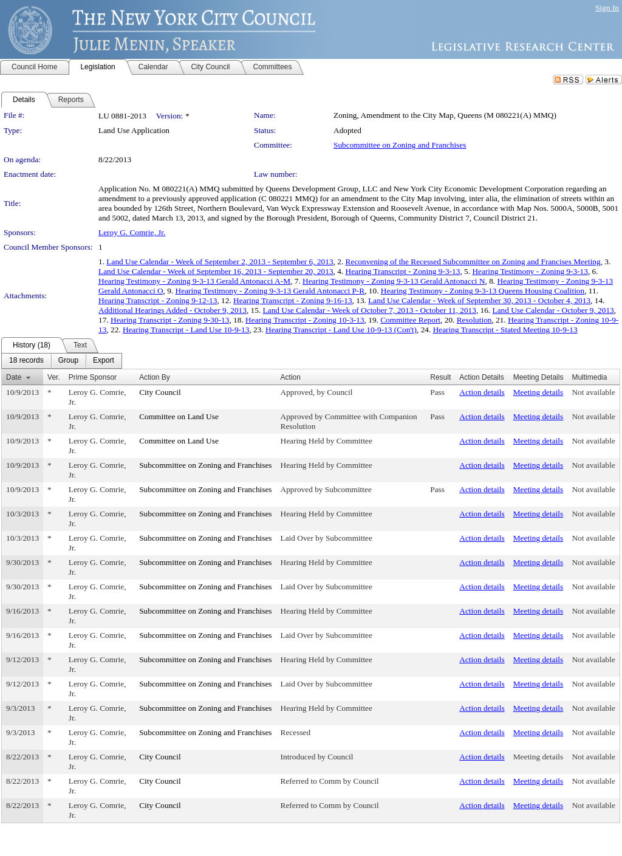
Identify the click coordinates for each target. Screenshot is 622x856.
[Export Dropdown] (103, 361)
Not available (593, 392)
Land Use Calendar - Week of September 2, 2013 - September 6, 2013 (219, 261)
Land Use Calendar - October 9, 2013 (553, 310)
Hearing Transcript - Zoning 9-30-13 (170, 319)
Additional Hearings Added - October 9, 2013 (172, 310)
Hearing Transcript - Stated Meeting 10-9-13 (505, 329)
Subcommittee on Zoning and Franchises (399, 144)
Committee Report (410, 319)
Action (291, 377)
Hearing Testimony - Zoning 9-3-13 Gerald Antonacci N (393, 281)
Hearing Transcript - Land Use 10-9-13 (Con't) (341, 329)
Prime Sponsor (93, 377)
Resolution (474, 319)
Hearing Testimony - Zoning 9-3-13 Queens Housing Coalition (482, 290)
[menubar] (61, 361)
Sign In (607, 7)
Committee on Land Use (179, 416)
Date (13, 377)
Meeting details (538, 392)
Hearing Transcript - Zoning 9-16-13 (292, 300)
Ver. (53, 377)
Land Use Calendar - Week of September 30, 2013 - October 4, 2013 (479, 300)
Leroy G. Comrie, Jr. (131, 232)
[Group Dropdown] (68, 361)
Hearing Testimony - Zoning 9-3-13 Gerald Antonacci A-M (194, 281)
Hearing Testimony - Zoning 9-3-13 (530, 271)
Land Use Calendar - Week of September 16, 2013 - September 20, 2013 (215, 271)
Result (440, 377)
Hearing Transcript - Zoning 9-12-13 (157, 300)
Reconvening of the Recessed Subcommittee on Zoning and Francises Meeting (473, 261)
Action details (481, 392)
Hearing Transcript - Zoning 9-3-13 (403, 271)
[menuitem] (26, 361)
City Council (160, 392)
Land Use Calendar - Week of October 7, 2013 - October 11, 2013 (369, 310)
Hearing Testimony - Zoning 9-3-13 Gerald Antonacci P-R (270, 290)
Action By (154, 377)
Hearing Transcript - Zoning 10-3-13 (304, 319)
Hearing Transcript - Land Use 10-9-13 (186, 329)
